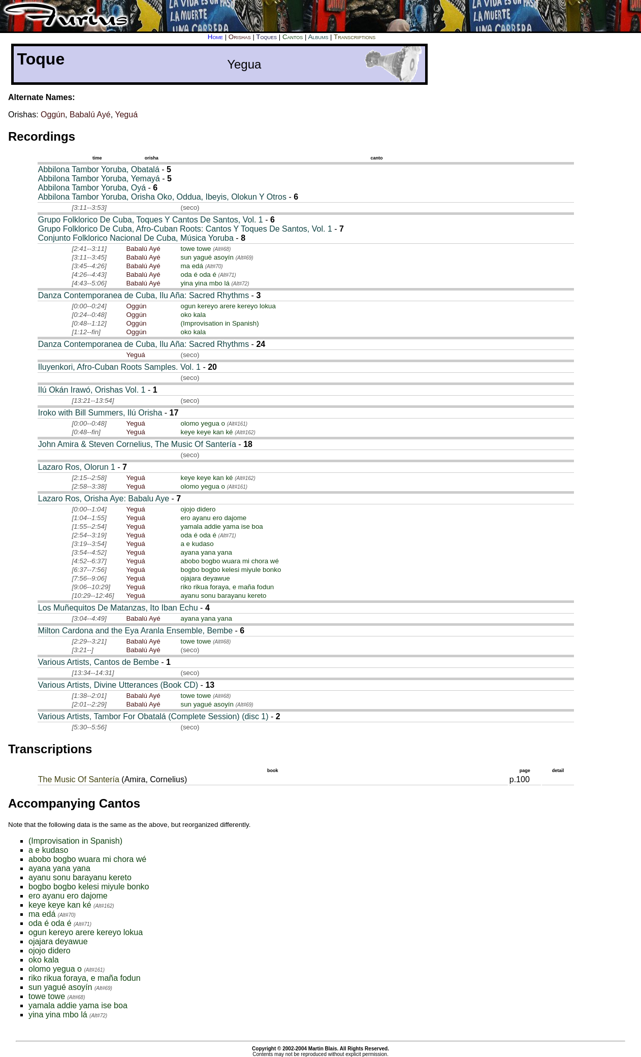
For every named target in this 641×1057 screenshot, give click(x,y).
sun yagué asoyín (206, 257)
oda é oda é (198, 274)
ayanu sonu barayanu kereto (223, 595)
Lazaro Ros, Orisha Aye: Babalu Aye (103, 498)
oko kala (193, 314)
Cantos (292, 37)
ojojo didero (197, 509)
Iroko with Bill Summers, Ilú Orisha (100, 412)
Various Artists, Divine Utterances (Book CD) (118, 685)
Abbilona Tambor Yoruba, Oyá (92, 187)
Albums (318, 37)
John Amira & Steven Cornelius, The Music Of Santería (137, 444)
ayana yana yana (206, 552)
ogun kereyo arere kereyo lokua (227, 306)
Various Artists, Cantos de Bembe (98, 662)
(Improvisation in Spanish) (219, 323)
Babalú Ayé (90, 114)
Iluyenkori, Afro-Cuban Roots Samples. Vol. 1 (119, 367)
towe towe (195, 248)
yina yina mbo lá (204, 283)
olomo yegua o (202, 423)
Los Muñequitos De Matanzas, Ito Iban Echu (118, 607)
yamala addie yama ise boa (221, 526)
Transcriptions (354, 37)
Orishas (240, 37)
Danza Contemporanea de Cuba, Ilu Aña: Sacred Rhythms (143, 295)
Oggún (53, 114)
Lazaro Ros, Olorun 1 (76, 467)
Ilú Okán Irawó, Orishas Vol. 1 (92, 390)
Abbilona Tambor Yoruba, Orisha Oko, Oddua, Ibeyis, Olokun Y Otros (162, 197)
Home (215, 37)
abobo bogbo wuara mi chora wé (229, 561)
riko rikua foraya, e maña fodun (227, 587)
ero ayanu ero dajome (213, 518)
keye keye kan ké (206, 432)
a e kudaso (196, 544)
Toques (266, 37)
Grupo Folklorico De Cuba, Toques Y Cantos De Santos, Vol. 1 (150, 219)
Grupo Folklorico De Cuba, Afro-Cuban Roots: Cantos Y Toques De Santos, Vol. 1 (185, 229)
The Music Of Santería (78, 779)
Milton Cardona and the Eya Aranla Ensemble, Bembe (135, 630)
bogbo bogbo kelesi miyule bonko (230, 569)
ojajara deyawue (205, 578)
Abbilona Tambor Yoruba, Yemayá (99, 178)
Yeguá (126, 114)
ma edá (191, 266)
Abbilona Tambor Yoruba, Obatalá (98, 169)
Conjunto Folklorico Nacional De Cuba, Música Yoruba (136, 238)
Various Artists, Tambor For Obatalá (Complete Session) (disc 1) (153, 716)
